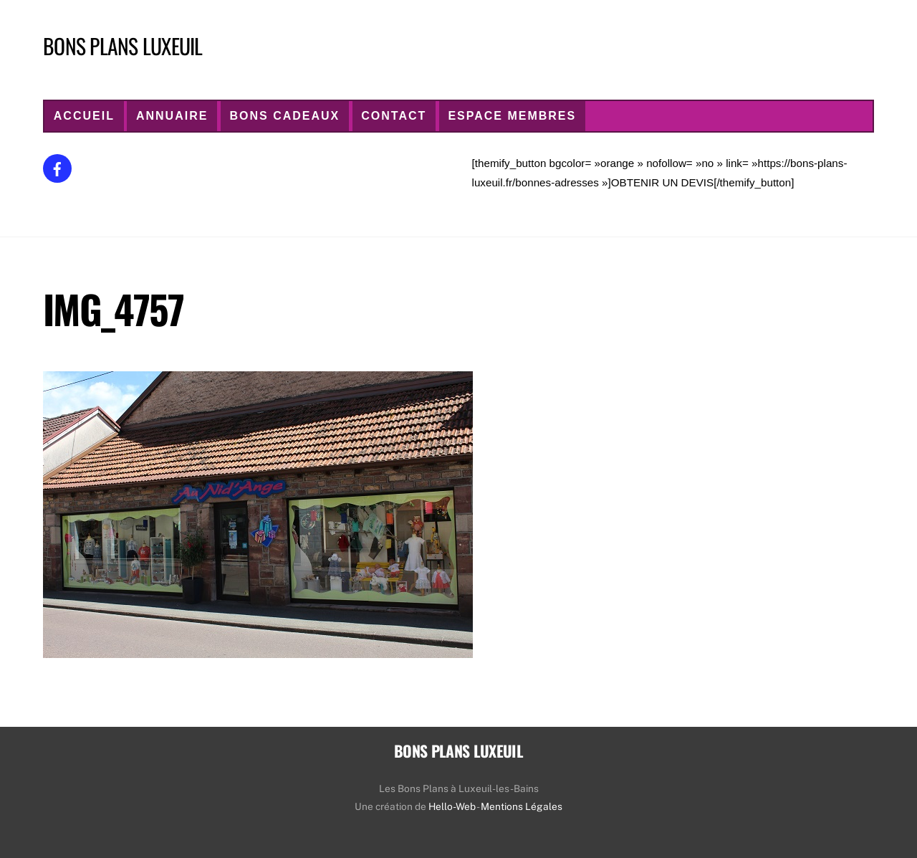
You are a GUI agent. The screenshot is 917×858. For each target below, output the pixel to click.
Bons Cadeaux (284, 116)
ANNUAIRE (172, 116)
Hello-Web (452, 806)
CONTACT (393, 116)
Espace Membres (512, 116)
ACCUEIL (84, 116)
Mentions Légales (521, 806)
